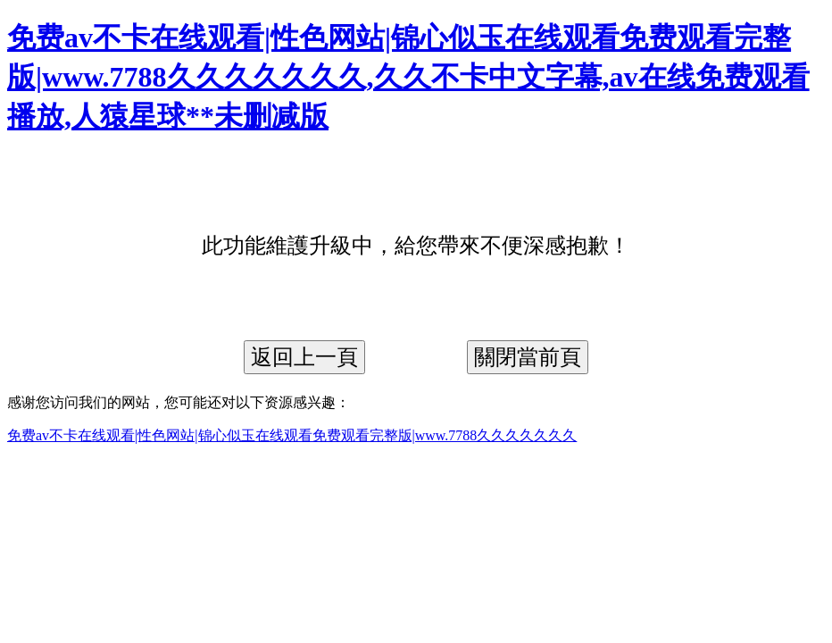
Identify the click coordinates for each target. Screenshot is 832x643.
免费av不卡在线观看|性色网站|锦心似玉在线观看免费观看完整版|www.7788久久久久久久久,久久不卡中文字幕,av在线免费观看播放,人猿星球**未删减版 (408, 76)
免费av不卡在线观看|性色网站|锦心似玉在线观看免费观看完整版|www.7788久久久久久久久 (292, 435)
